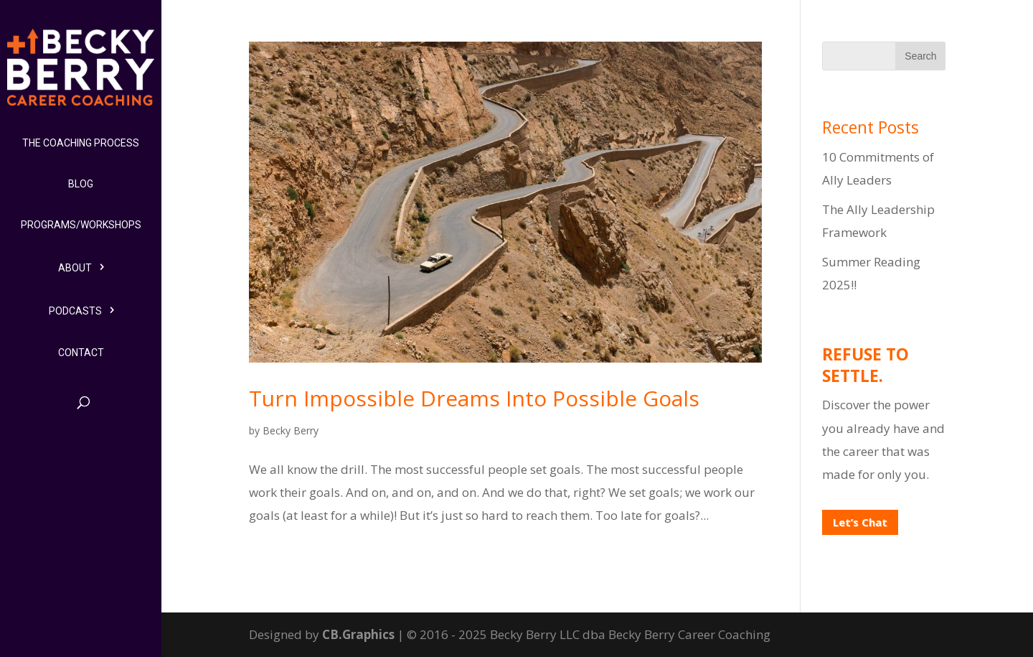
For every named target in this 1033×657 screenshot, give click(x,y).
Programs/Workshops (81, 224)
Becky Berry (291, 430)
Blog (80, 184)
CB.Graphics (358, 634)
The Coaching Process (80, 143)
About (75, 268)
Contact (81, 352)
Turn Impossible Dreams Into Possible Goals (474, 398)
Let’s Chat (860, 522)
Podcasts (75, 311)
